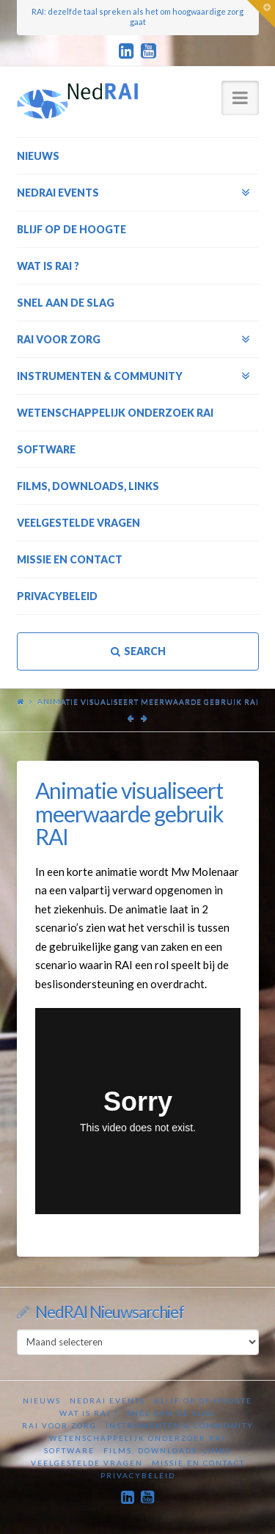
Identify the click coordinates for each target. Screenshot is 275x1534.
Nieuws (42, 1400)
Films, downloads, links (167, 1450)
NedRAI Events (107, 1400)
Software (69, 1450)
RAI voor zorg (59, 1425)
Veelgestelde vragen (87, 1462)
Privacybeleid (137, 1475)
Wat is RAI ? (88, 1413)
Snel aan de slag (171, 1413)
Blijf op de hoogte (203, 1400)
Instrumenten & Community (180, 1425)
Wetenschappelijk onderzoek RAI (137, 1437)
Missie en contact (198, 1462)
